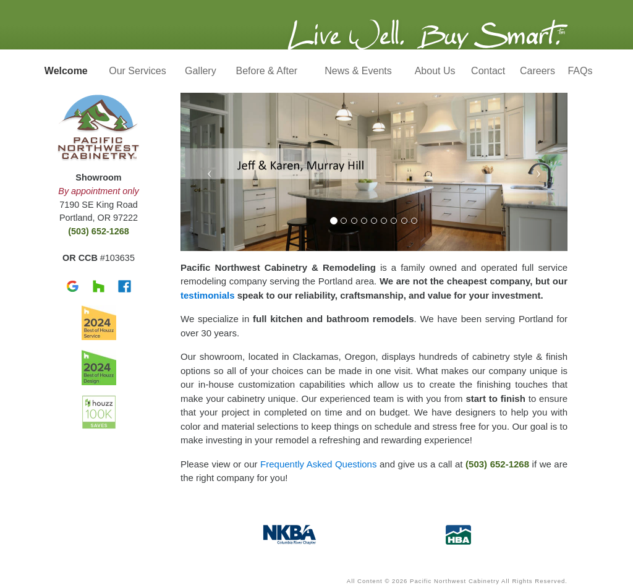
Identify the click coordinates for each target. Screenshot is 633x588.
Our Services (137, 71)
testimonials (208, 295)
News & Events (358, 71)
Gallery (200, 71)
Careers (537, 71)
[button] (210, 172)
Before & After (267, 71)
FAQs (579, 71)
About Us (435, 71)
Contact (488, 71)
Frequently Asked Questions (318, 464)
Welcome (66, 71)
